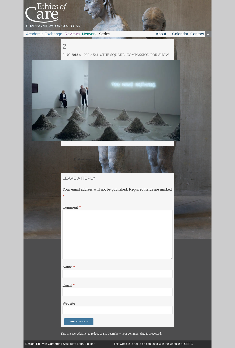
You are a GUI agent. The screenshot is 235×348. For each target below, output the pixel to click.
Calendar (180, 34)
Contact (197, 34)
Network (89, 34)
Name (68, 266)
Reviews (72, 34)
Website (68, 303)
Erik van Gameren (48, 343)
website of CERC (181, 343)
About (161, 34)
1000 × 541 (90, 55)
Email (68, 285)
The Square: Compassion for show (135, 55)
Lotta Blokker (86, 343)
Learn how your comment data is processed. (135, 333)
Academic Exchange (44, 34)
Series (104, 34)
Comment (71, 207)
